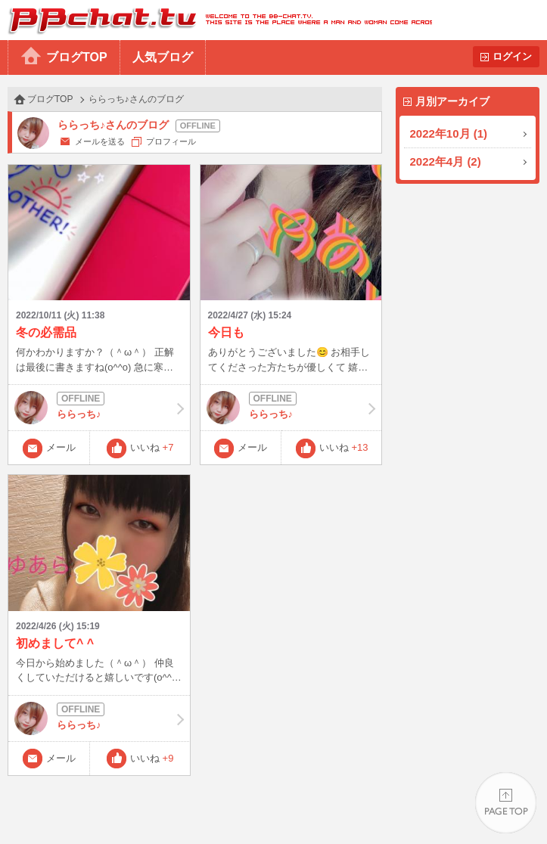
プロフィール (171, 141)
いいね (152, 447)
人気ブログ (162, 57)
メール (61, 447)
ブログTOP (76, 57)
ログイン (512, 56)
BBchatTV (216, 20)
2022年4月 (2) (445, 161)
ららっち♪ (99, 407)
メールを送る (100, 141)
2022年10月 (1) (449, 133)
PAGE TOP (506, 803)
